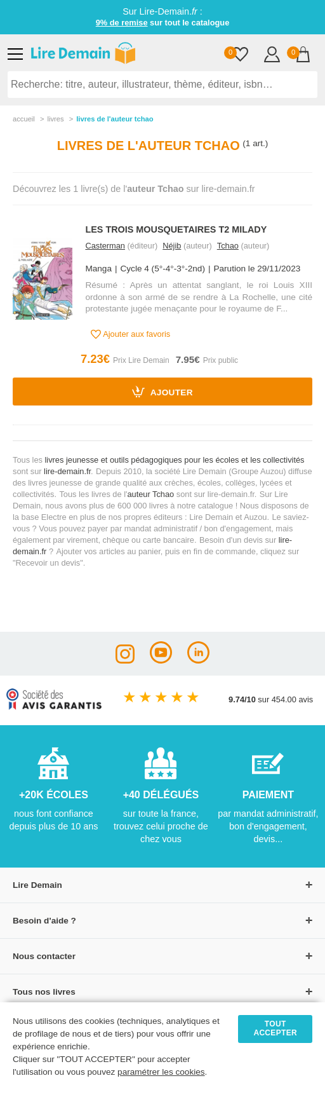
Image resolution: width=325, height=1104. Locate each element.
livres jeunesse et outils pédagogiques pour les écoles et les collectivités (175, 460)
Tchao (228, 245)
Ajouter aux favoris (130, 334)
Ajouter (162, 391)
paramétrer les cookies (161, 1072)
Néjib (171, 245)
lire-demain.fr (67, 471)
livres (55, 119)
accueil (24, 119)
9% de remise (122, 22)
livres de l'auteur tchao (114, 119)
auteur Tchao (150, 494)
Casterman (105, 245)
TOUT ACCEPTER (275, 1028)
